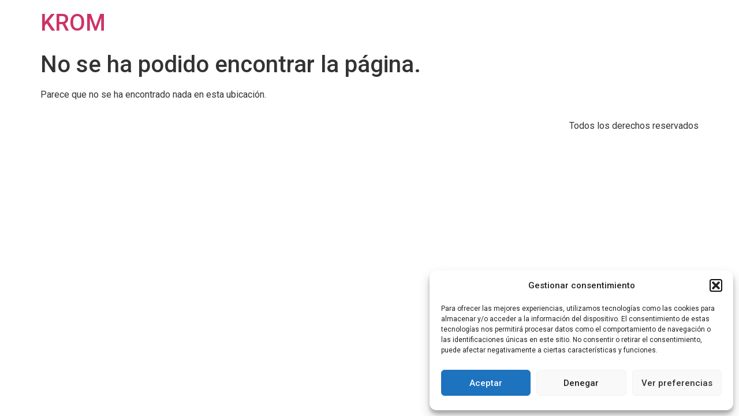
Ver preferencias (676, 383)
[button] (716, 285)
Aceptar (485, 383)
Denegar (581, 383)
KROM (73, 22)
